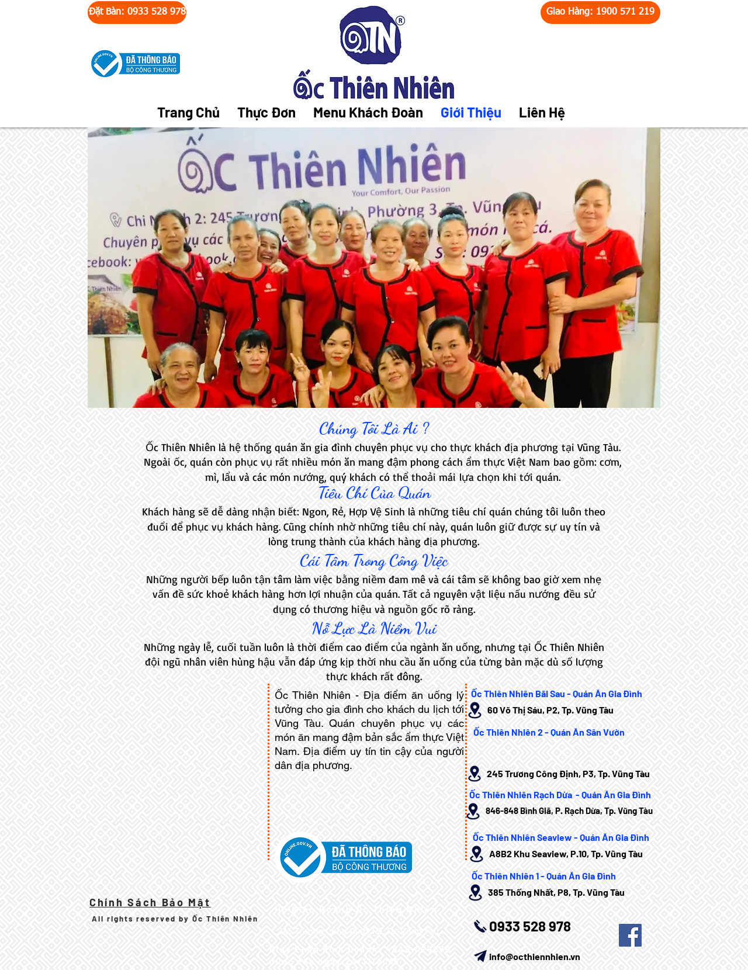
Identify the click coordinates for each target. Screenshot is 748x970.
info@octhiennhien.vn (534, 956)
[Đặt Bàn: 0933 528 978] (137, 12)
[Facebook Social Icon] (630, 935)
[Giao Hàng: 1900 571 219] (600, 12)
